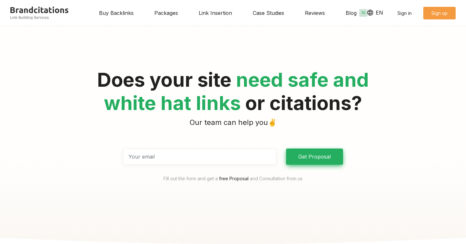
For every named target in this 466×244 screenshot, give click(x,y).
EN (375, 12)
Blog (356, 13)
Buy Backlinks (116, 13)
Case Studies (268, 13)
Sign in (404, 13)
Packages (166, 13)
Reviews (315, 13)
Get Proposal (314, 156)
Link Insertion (215, 13)
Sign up (439, 13)
